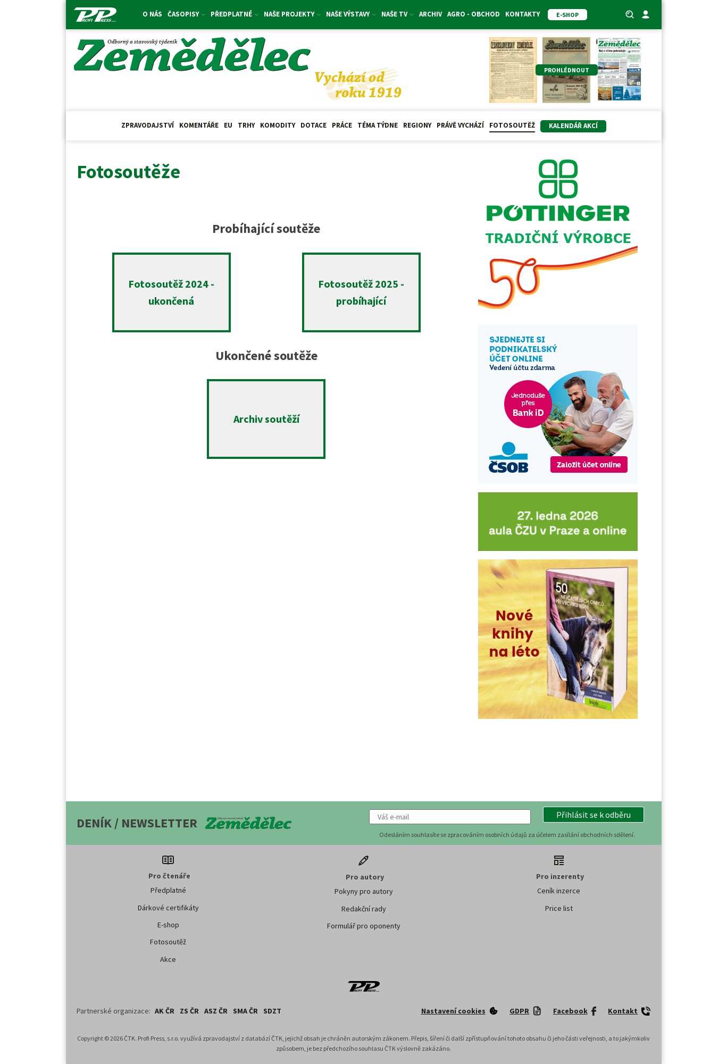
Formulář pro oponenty (363, 926)
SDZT (272, 1011)
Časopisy (186, 14)
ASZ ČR (216, 1011)
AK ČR (164, 1011)
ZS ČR (189, 1011)
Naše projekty (292, 14)
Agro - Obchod (473, 14)
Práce (342, 125)
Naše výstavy (351, 14)
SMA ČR (245, 1011)
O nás (152, 14)
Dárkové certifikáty (168, 907)
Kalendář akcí (573, 125)
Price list (559, 908)
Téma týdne (377, 125)
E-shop (168, 924)
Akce (168, 959)
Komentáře (199, 125)
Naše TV (397, 14)
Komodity (277, 125)
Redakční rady (363, 909)
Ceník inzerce (558, 890)
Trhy (246, 125)
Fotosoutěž (512, 125)
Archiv (430, 14)
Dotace (313, 125)
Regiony (417, 125)
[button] (593, 815)
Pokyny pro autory (364, 891)
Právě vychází (460, 125)
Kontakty (522, 14)
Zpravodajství (147, 125)
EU (228, 125)
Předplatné (234, 14)
